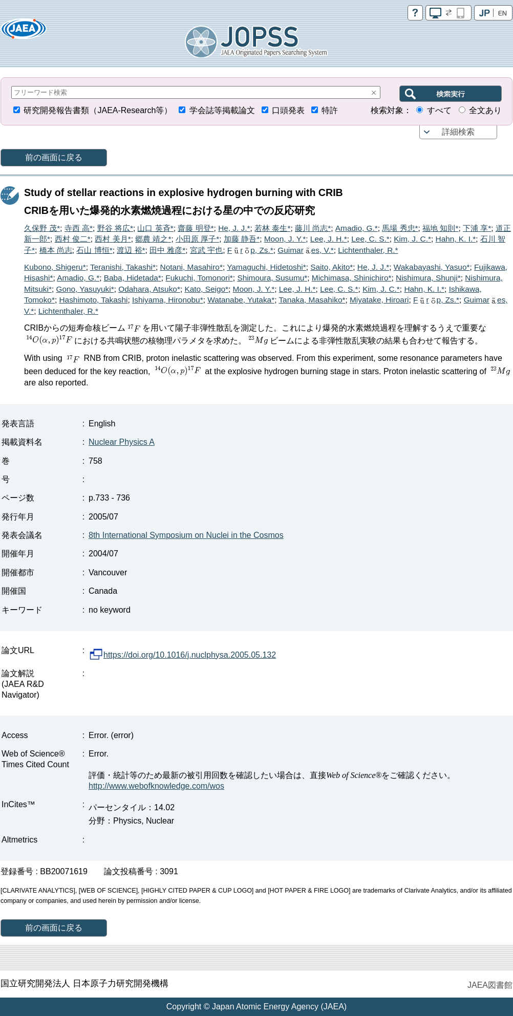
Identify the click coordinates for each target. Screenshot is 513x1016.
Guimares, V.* (305, 250)
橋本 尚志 (55, 250)
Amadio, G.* (356, 228)
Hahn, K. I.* (456, 238)
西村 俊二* (73, 238)
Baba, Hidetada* (132, 277)
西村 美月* (113, 238)
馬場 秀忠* (400, 228)
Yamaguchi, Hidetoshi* (266, 267)
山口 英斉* (155, 228)
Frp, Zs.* (250, 250)
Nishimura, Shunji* (428, 277)
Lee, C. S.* (370, 238)
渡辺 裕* (131, 250)
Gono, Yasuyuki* (85, 289)
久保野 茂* (42, 228)
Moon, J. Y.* (285, 238)
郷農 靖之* (153, 238)
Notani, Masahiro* (191, 267)
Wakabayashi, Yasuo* (432, 267)
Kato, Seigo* (206, 289)
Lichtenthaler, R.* (368, 250)
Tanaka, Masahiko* (312, 299)
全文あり (485, 110)
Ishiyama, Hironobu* (167, 299)
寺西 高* (79, 228)
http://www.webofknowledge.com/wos (156, 786)
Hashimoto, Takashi (93, 299)
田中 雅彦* (167, 250)
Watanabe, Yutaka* (240, 299)
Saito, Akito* (331, 267)
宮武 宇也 (206, 250)
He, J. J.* (234, 228)
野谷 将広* (115, 228)
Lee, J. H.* (328, 238)
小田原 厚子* (197, 238)
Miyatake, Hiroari (379, 299)
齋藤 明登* (195, 228)
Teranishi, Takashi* (123, 267)
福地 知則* (440, 228)
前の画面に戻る (53, 157)
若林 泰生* (272, 228)
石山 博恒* (94, 250)
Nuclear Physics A (122, 442)
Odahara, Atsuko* (149, 289)
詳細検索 (458, 131)
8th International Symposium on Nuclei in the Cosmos (186, 535)
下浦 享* (477, 228)
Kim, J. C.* (412, 238)
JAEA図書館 (489, 985)
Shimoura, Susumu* (272, 277)
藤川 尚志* (313, 228)
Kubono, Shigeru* (55, 267)
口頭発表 (288, 110)
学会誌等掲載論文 (222, 110)
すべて (439, 110)
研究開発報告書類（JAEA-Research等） (98, 110)
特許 (330, 110)
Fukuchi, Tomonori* (198, 277)
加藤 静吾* (242, 238)
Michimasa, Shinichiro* (352, 277)
